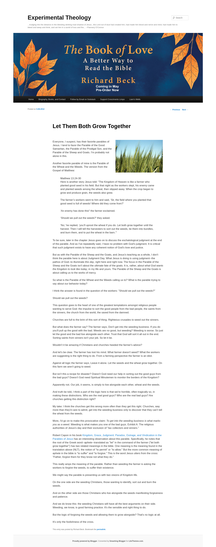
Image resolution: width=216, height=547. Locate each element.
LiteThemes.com (136, 541)
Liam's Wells (134, 99)
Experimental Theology (59, 17)
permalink (101, 529)
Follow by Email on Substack (82, 99)
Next (185, 110)
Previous (175, 110)
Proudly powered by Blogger (84, 541)
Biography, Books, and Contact (52, 99)
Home (31, 99)
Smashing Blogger (118, 541)
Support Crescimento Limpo (112, 99)
